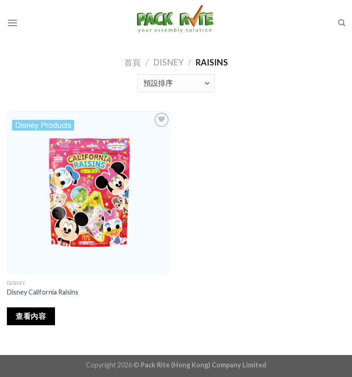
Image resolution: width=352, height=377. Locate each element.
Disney (168, 62)
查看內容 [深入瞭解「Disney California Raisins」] (31, 316)
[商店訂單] (176, 83)
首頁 (132, 62)
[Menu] (12, 22)
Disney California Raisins (42, 292)
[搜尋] (341, 23)
